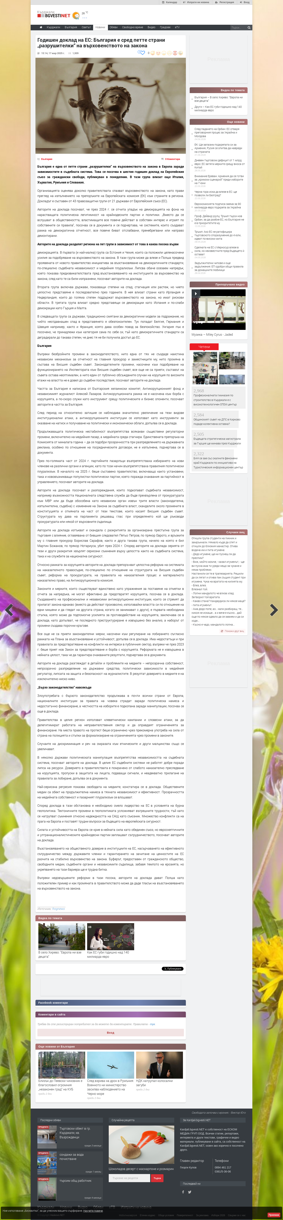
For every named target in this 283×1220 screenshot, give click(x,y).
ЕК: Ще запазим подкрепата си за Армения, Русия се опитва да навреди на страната (218, 148)
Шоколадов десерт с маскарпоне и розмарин (141, 1169)
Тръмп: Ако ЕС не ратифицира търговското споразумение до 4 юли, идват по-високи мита (218, 235)
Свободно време (132, 27)
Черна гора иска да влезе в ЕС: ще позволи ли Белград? (216, 193)
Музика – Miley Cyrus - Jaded (212, 334)
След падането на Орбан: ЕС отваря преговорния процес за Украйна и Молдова (217, 132)
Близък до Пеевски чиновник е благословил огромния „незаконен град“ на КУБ (60, 1085)
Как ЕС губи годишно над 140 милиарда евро (108, 954)
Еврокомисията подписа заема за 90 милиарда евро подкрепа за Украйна (218, 205)
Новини (100, 27)
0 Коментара (172, 159)
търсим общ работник (75, 1181)
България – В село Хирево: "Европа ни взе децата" (219, 99)
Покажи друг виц (232, 630)
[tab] (204, 348)
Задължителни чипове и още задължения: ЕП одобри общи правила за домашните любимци (219, 266)
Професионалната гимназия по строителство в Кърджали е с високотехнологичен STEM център (215, 399)
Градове (165, 27)
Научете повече (93, 1210)
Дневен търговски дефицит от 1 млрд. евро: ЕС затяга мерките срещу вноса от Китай (220, 163)
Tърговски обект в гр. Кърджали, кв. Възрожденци (75, 1133)
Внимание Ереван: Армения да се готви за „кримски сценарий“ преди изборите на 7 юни (219, 179)
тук (152, 1024)
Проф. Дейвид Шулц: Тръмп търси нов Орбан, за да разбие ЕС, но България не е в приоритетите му (219, 219)
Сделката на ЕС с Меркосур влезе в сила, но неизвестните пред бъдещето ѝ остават (219, 250)
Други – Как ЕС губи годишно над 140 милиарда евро (218, 108)
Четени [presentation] (204, 346)
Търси (157, 1178)
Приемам (274, 1215)
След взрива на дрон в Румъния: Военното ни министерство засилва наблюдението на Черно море (110, 1087)
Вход (111, 1032)
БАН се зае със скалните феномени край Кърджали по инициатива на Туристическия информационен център (218, 462)
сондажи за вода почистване (72, 1157)
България (46, 159)
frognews (58, 909)
